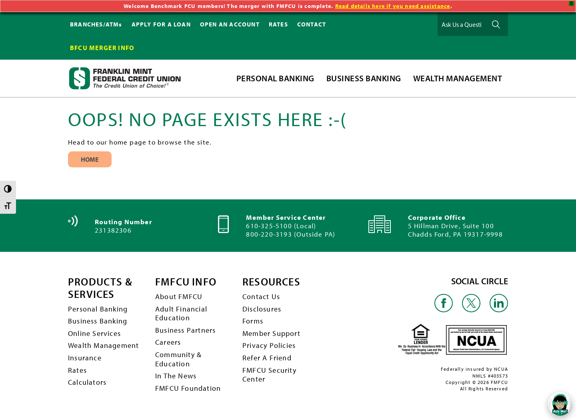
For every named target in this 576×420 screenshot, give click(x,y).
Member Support (271, 333)
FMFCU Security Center (269, 375)
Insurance (85, 357)
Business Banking (97, 321)
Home (90, 159)
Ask (496, 24)
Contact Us (261, 296)
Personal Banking (98, 308)
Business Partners (185, 330)
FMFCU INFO (185, 282)
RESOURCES (271, 282)
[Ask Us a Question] (462, 24)
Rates (77, 370)
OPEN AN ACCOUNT (230, 24)
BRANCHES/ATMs (96, 24)
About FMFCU (178, 296)
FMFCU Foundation (188, 388)
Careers (168, 342)
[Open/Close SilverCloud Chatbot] (560, 404)
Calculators (87, 382)
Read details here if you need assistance (392, 6)
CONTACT (311, 24)
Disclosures (261, 308)
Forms (252, 321)
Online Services (94, 333)
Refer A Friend (267, 357)
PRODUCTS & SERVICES (100, 288)
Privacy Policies (269, 345)
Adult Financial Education (181, 313)
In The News (175, 375)
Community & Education (178, 359)
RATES (278, 24)
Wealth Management (103, 345)
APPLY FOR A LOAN (161, 24)
